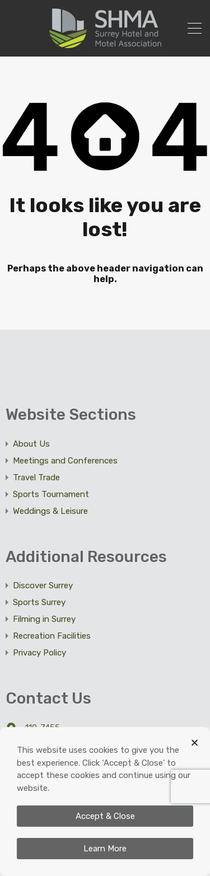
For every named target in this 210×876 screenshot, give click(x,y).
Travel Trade (36, 477)
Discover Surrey (43, 585)
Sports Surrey (39, 602)
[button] (194, 742)
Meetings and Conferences (65, 461)
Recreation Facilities (52, 636)
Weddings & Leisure (50, 511)
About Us (31, 444)
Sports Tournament (51, 494)
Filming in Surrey (44, 619)
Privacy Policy (39, 653)
